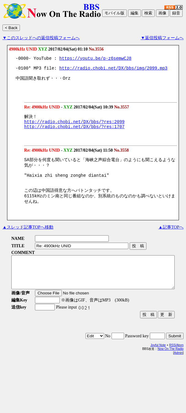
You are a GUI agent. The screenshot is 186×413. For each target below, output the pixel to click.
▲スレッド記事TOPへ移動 (27, 240)
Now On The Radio (171, 368)
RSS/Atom (176, 365)
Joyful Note (158, 365)
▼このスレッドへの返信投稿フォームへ (41, 38)
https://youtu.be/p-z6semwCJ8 (95, 59)
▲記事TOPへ (171, 240)
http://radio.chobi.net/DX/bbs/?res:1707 (74, 133)
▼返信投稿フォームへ (162, 38)
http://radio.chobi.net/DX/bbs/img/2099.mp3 (113, 71)
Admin (178, 372)
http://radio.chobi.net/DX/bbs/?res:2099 (74, 127)
